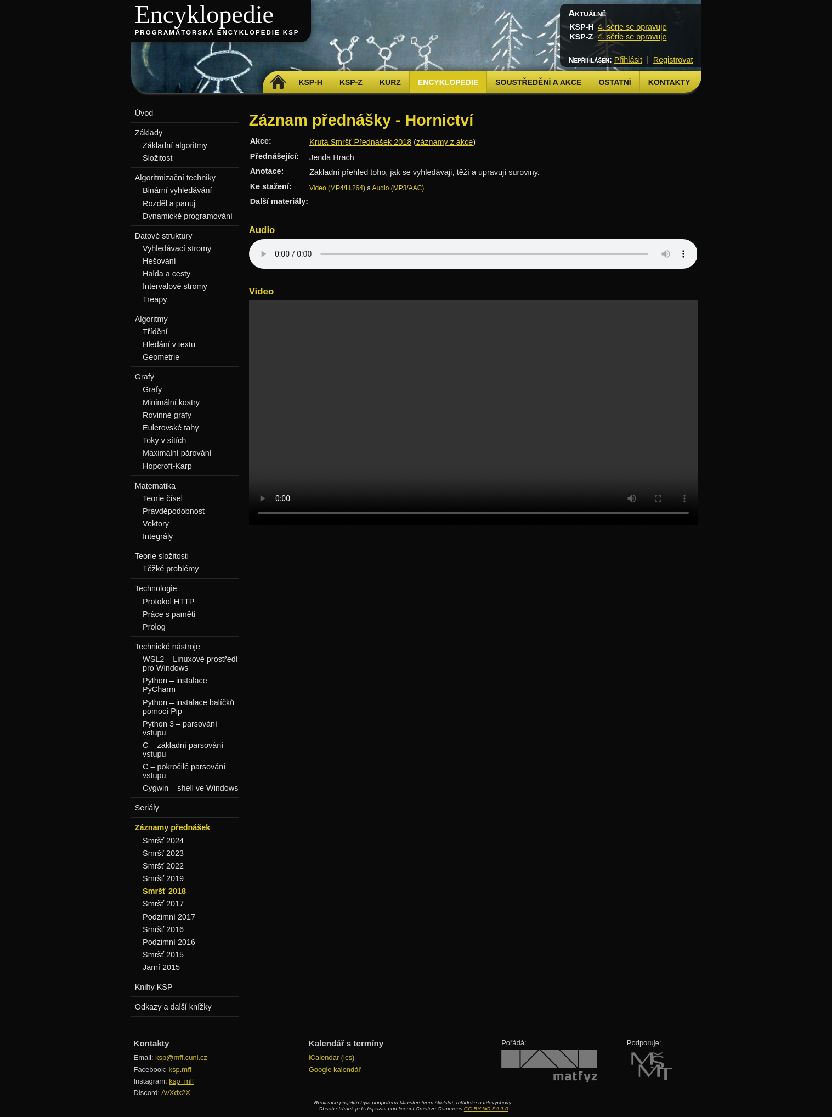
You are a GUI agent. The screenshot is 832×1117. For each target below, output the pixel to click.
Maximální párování (177, 453)
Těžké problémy (171, 568)
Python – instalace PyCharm (175, 685)
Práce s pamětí (169, 614)
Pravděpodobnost (174, 511)
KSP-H (310, 82)
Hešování (159, 261)
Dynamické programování (188, 216)
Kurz (390, 82)
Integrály (158, 536)
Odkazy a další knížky (173, 1006)
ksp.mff (180, 1069)
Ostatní (614, 82)
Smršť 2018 (164, 891)
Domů (278, 82)
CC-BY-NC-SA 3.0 (486, 1108)
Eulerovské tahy (171, 427)
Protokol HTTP (168, 601)
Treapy (155, 299)
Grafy (152, 389)
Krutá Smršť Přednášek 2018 (360, 142)
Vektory (156, 523)
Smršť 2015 (163, 954)
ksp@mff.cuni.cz (181, 1057)
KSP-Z (351, 82)
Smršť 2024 (163, 840)
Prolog (154, 626)
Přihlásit (628, 59)
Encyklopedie (204, 15)
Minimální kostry (171, 402)
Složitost (157, 158)
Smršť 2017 (163, 903)
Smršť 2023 (163, 853)
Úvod (144, 113)
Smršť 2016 (163, 929)
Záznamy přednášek (173, 827)
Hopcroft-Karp (167, 466)
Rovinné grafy (167, 415)
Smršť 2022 (163, 865)
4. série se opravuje (632, 26)
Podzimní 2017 (169, 916)
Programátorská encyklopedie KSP (217, 32)
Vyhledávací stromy (177, 248)
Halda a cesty (166, 273)
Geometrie (161, 357)
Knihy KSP (154, 987)
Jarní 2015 (161, 967)
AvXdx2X (175, 1092)
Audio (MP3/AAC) (398, 188)
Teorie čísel (163, 498)
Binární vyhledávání (177, 190)
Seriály (147, 807)
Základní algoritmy (175, 145)
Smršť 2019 (163, 878)
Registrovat (673, 59)
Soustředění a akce (538, 82)
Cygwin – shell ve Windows (190, 788)
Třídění (155, 331)
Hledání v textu (169, 344)
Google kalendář (335, 1069)
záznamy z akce (444, 142)
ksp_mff (181, 1081)
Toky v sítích (164, 440)
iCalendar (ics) (332, 1057)
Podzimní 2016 (169, 942)
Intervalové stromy (175, 286)
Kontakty (669, 82)
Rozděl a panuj (169, 203)
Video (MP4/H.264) (337, 188)
